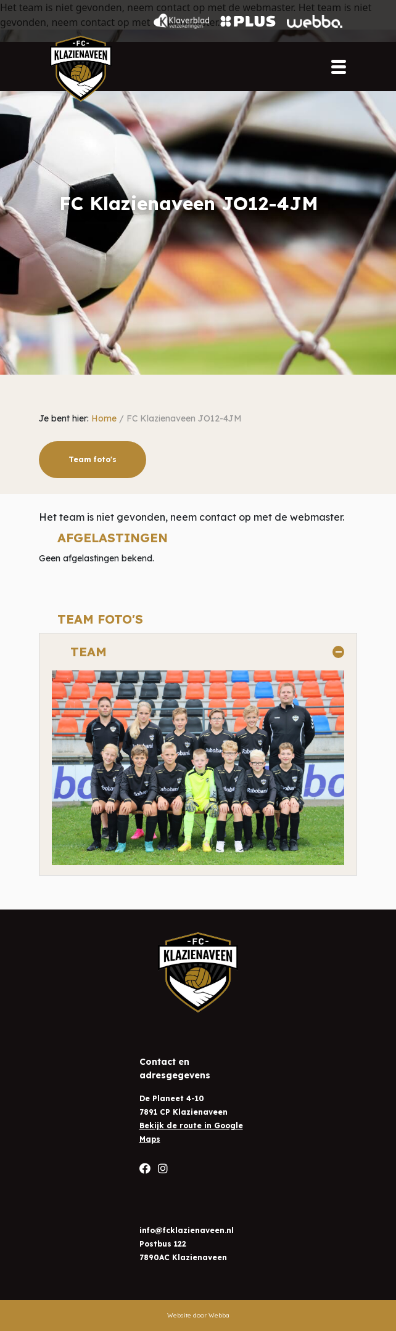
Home (104, 418)
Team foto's (92, 459)
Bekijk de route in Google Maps (191, 1132)
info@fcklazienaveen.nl (186, 1230)
